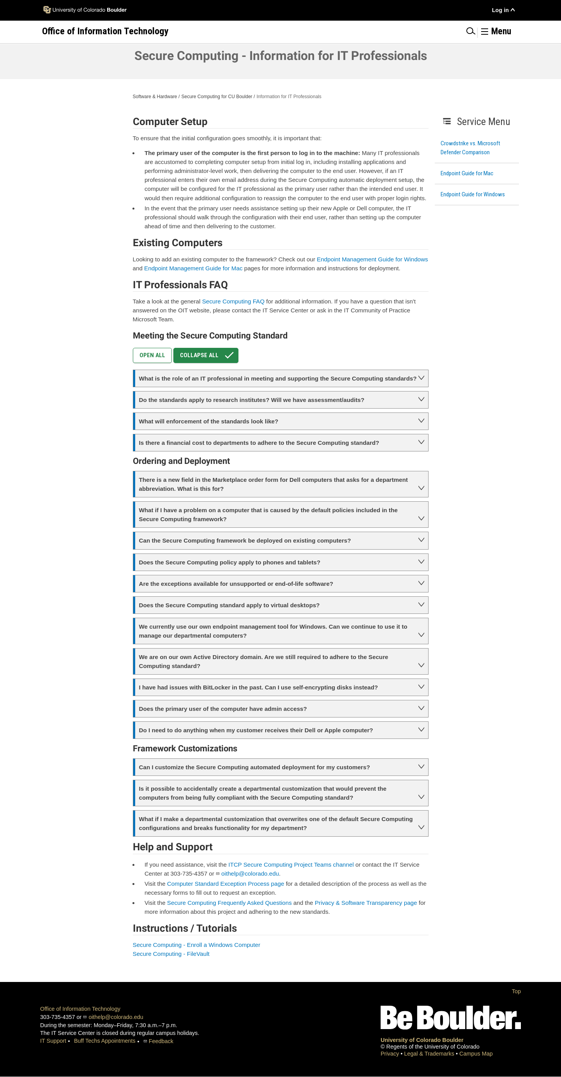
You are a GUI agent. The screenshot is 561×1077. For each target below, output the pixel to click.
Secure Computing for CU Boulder (216, 96)
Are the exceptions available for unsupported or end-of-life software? (236, 583)
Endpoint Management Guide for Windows (372, 259)
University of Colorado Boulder (422, 1040)
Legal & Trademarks (430, 1054)
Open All (152, 355)
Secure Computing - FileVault (171, 953)
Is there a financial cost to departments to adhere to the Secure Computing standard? (259, 442)
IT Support (53, 1041)
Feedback (161, 1041)
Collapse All (209, 355)
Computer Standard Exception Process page (225, 883)
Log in (500, 10)
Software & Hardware (155, 96)
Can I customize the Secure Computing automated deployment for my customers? (254, 767)
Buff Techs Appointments (105, 1041)
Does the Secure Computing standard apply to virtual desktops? (229, 605)
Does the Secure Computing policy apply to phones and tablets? (230, 562)
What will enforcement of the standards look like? (209, 421)
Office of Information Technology (80, 1009)
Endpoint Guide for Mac (467, 173)
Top (516, 991)
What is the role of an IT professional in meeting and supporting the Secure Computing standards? (278, 378)
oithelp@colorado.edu (250, 873)
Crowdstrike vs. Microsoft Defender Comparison (470, 148)
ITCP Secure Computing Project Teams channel (291, 864)
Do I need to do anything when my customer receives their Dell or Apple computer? (256, 730)
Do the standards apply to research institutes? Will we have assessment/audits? (252, 400)
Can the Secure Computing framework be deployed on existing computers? (245, 540)
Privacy (390, 1054)
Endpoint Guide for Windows (473, 194)
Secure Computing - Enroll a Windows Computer (197, 944)
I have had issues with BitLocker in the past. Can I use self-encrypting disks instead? (258, 687)
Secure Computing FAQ (233, 301)
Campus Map (476, 1054)
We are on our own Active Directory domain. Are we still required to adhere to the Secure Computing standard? (263, 661)
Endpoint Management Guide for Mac (193, 268)
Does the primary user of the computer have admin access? (223, 708)
